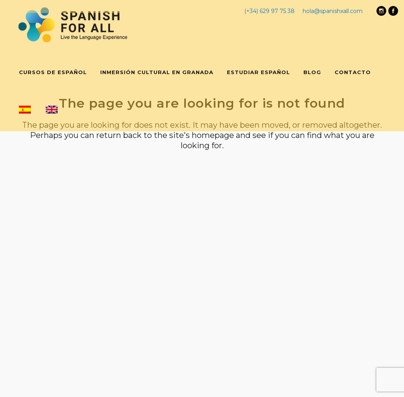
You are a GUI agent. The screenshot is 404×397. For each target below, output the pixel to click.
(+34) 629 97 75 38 (269, 11)
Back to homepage (202, 179)
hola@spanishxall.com (333, 11)
